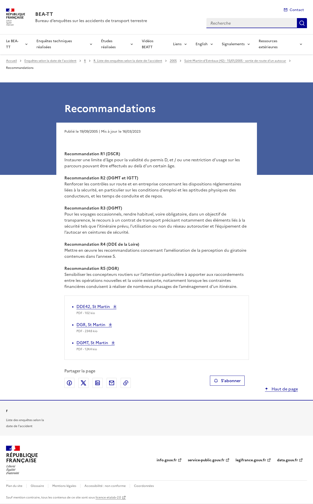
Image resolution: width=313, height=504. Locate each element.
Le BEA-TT (12, 44)
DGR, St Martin (91, 325)
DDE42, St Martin (93, 307)
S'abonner (227, 381)
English (202, 44)
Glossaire (37, 486)
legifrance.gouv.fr (251, 460)
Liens (177, 44)
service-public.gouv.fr (206, 460)
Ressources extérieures (268, 44)
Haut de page (284, 389)
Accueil (11, 61)
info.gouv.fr (167, 460)
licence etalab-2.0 (108, 497)
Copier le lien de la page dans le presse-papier (126, 383)
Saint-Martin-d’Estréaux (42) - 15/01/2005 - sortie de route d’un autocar (235, 61)
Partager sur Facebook (69, 383)
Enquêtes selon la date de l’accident (50, 61)
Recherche (302, 23)
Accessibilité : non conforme (105, 486)
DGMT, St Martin (92, 343)
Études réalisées (108, 44)
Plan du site (14, 486)
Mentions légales (64, 486)
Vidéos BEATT (147, 44)
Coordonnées (144, 486)
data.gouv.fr (287, 460)
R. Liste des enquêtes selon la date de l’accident (128, 61)
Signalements (233, 44)
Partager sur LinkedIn (98, 383)
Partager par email (112, 383)
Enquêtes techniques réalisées (54, 44)
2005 (173, 61)
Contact (297, 10)
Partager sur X (83, 383)
